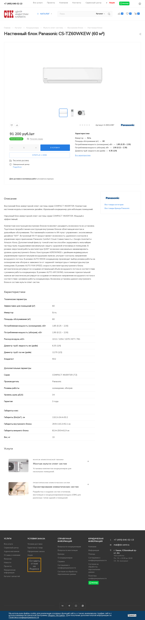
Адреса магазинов (11, 551)
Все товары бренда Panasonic (117, 208)
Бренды (61, 554)
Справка (61, 561)
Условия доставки (35, 544)
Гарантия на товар (35, 548)
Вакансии (8, 559)
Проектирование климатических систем (56, 486)
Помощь (91, 554)
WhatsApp (83, 606)
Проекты (8, 566)
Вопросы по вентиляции (68, 550)
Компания (92, 546)
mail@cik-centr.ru (121, 545)
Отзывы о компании (12, 555)
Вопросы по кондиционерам (69, 546)
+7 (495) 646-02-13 (13, 3)
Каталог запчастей (12, 576)
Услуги (7, 539)
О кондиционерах (65, 558)
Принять (132, 615)
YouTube (76, 606)
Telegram (69, 606)
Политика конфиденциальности (24, 617)
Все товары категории (114, 204)
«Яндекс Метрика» (56, 615)
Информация (93, 550)
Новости (7, 562)
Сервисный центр (11, 548)
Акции (30, 555)
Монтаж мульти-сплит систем (50, 463)
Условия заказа (36, 539)
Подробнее (17, 167)
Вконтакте (62, 606)
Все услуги (8, 544)
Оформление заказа (36, 551)
